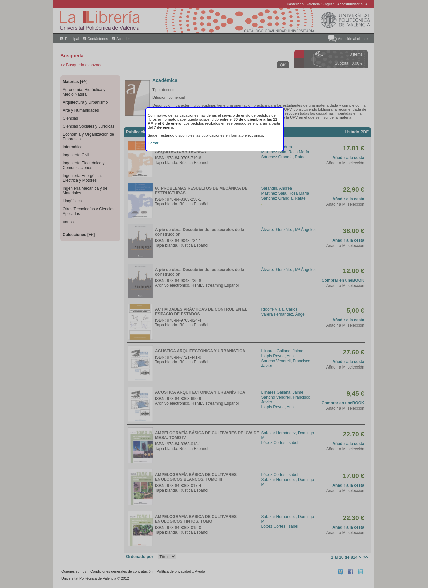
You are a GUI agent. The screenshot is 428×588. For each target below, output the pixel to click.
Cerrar (153, 143)
